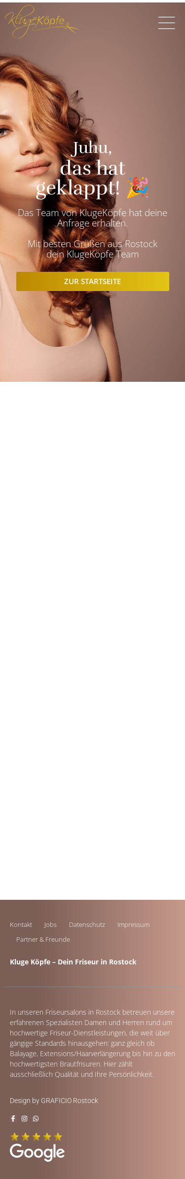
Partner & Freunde (43, 939)
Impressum (133, 924)
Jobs (50, 924)
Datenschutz (87, 924)
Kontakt (21, 924)
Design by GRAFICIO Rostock (54, 1101)
